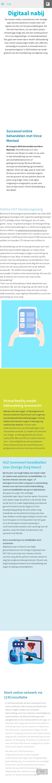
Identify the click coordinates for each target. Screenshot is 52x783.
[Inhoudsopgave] (2, 4)
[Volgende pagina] (45, 772)
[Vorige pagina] (39, 772)
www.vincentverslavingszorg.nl (32, 228)
